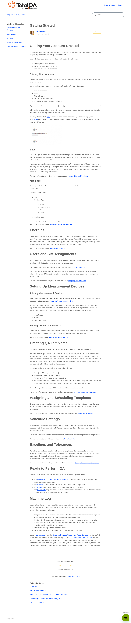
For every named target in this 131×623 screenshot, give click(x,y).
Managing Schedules (85, 413)
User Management (78, 267)
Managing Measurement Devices (61, 301)
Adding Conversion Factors (58, 337)
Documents (41, 490)
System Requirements (15, 42)
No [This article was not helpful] (71, 565)
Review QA (41, 485)
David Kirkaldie (41, 31)
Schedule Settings (70, 439)
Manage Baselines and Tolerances (87, 463)
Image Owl (10, 15)
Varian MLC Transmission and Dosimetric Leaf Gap (48, 594)
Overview (10, 38)
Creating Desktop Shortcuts (16, 46)
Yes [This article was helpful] (60, 565)
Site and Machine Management (61, 224)
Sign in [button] (120, 5)
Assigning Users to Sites (77, 281)
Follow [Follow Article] (97, 32)
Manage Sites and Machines (78, 176)
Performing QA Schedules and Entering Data (53, 479)
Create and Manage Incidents (81, 537)
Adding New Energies (57, 248)
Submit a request (109, 5)
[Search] (108, 15)
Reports (40, 487)
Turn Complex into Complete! (13, 29)
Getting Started (20, 15)
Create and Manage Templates (85, 392)
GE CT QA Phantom (37, 602)
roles (48, 117)
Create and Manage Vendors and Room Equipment (71, 535)
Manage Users (41, 535)
